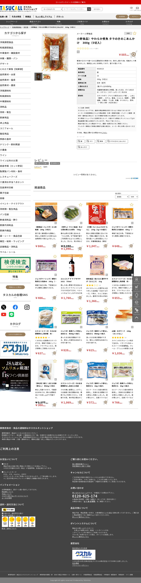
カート (136, 289)
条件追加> (97, 9)
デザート (60, 16)
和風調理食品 (16, 27)
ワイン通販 (129, 575)
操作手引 (137, 312)
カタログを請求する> (15, 334)
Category (15, 35)
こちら (104, 132)
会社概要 (75, 563)
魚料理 (26, 27)
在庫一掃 (3, 16)
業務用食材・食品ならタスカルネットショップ (23, 575)
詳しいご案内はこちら (80, 536)
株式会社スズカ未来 (79, 548)
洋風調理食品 (87, 575)
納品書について (7, 491)
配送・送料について (9, 528)
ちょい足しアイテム (43, 16)
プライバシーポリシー (80, 565)
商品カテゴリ (35, 21)
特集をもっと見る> (15, 287)
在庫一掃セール (77, 575)
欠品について (7, 494)
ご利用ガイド (82, 21)
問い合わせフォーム (79, 493)
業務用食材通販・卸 (46, 575)
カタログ (129, 21)
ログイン (135, 16)
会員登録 (122, 16)
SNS (15, 297)
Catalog (15, 326)
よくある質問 (7, 498)
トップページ (11, 21)
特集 (59, 21)
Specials (15, 279)
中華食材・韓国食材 (110, 575)
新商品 (28, 16)
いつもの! (136, 304)
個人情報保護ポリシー (80, 464)
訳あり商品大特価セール (62, 575)
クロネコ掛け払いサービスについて (15, 496)
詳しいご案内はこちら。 (81, 517)
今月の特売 (16, 16)
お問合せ (105, 21)
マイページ (136, 281)
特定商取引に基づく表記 (81, 466)
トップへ (137, 320)
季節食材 (121, 575)
